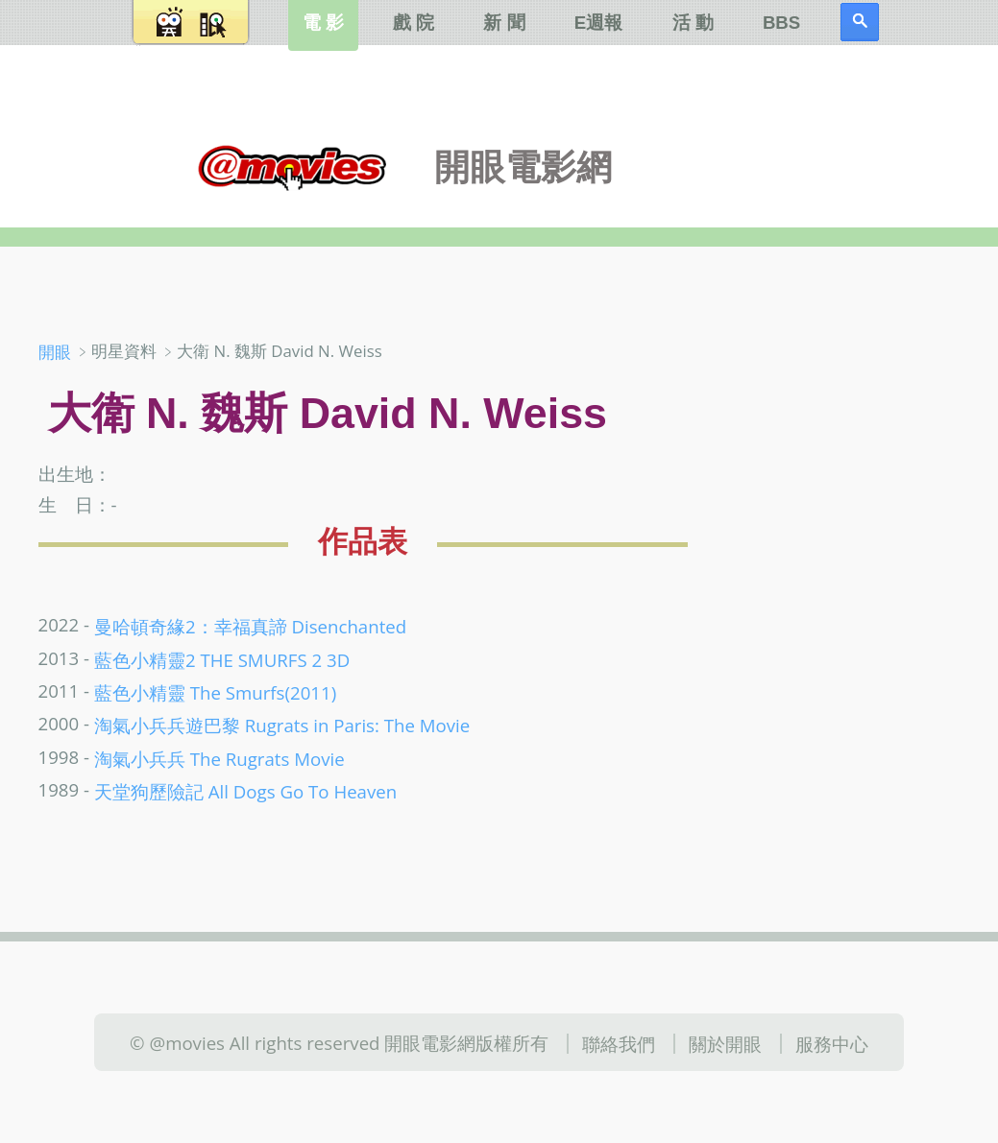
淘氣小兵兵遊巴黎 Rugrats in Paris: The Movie (282, 725)
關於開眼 (725, 1044)
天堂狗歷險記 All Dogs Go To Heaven (245, 791)
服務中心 (831, 1044)
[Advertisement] (853, 450)
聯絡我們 (618, 1044)
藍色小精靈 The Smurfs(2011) (215, 692)
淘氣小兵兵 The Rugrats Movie (219, 758)
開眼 (54, 352)
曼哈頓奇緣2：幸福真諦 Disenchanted (250, 626)
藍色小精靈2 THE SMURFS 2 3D (222, 659)
